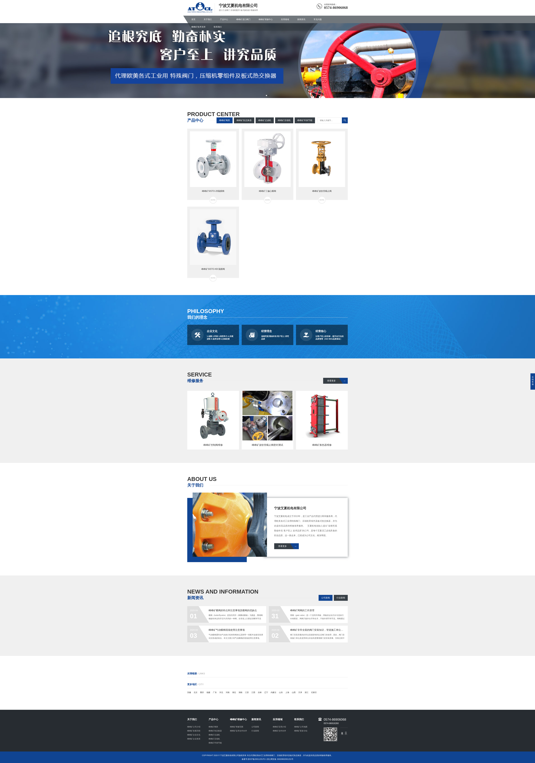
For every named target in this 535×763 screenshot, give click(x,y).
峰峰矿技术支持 (198, 27)
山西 (294, 692)
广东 (215, 692)
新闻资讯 (301, 19)
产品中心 (224, 19)
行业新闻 (341, 598)
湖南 (240, 692)
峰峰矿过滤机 (264, 120)
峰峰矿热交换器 (244, 120)
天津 (300, 692)
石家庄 (314, 692)
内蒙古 (273, 692)
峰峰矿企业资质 (193, 739)
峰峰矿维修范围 (236, 727)
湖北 (234, 692)
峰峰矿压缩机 (284, 120)
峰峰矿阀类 (224, 120)
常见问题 (318, 19)
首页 (193, 19)
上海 (287, 692)
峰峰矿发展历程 (193, 731)
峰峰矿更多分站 (300, 731)
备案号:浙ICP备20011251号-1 (254, 759)
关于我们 (208, 19)
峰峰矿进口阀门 (243, 19)
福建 (208, 692)
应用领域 (285, 19)
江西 (253, 692)
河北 (221, 692)
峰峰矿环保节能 (304, 120)
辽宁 (266, 692)
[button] (266, 95)
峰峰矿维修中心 (266, 19)
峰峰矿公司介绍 (193, 727)
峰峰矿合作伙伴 (279, 731)
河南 (228, 692)
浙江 (306, 692)
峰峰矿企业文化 (193, 735)
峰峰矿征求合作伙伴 (238, 731)
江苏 (247, 692)
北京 (195, 692)
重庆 (202, 692)
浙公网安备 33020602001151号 (280, 759)
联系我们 (218, 27)
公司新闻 (325, 598)
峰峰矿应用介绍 (279, 727)
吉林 (260, 692)
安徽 (189, 692)
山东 (281, 692)
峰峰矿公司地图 (300, 727)
